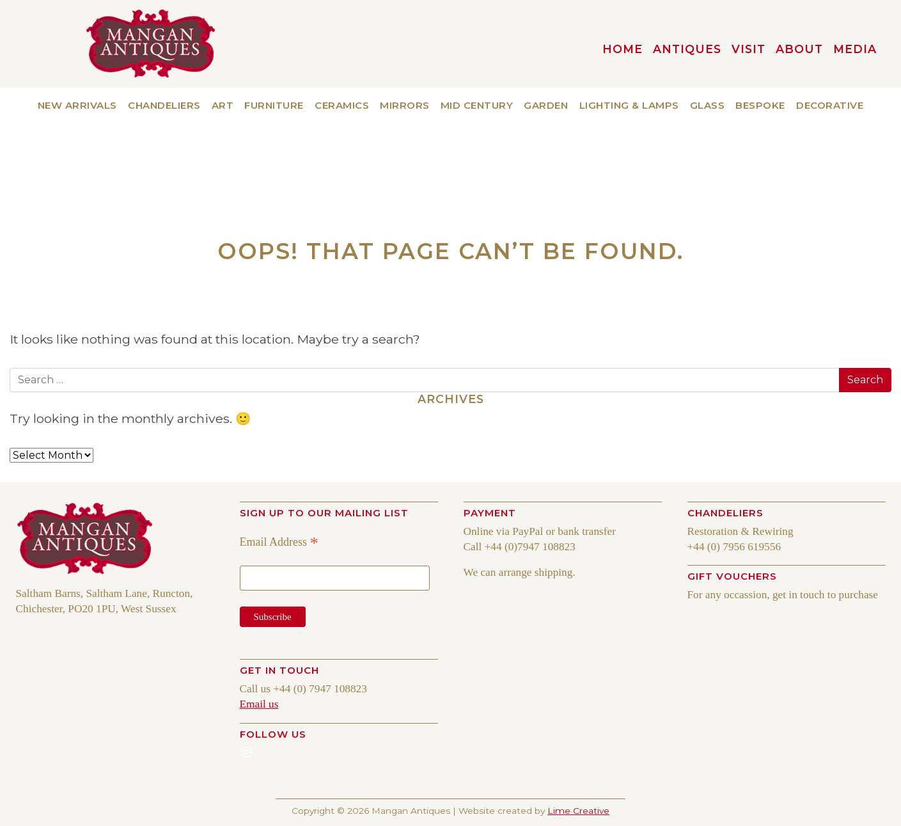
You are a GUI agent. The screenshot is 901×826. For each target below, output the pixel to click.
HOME (622, 49)
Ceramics (342, 105)
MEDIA (855, 49)
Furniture (274, 105)
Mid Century (477, 105)
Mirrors (405, 105)
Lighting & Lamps (629, 105)
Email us (259, 704)
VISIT (748, 49)
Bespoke (760, 105)
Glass (707, 105)
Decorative (829, 105)
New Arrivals (77, 105)
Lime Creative (578, 811)
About (799, 49)
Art (223, 105)
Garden (546, 105)
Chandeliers (164, 105)
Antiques (687, 49)
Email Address (279, 542)
